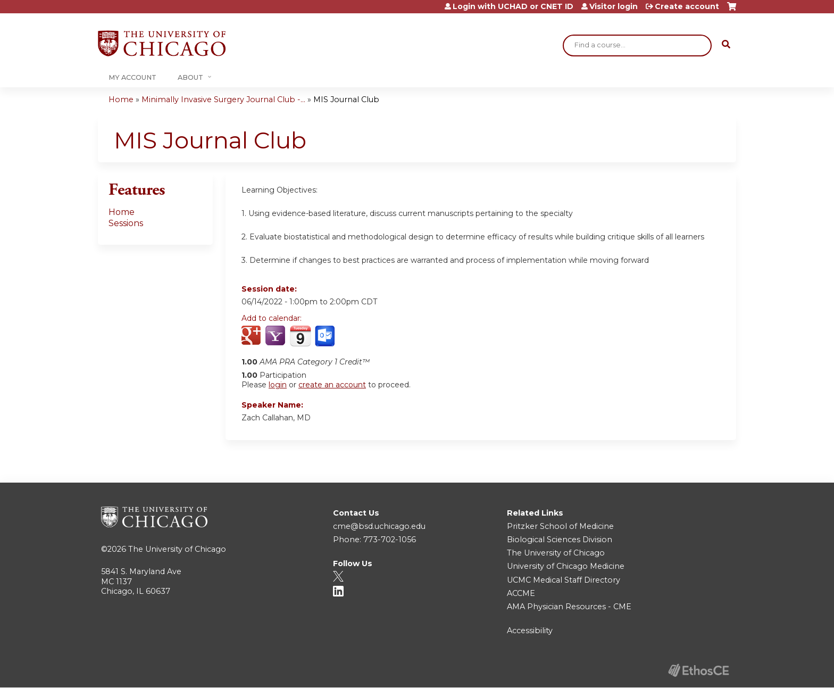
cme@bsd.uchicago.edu (379, 526)
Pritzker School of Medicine (560, 526)
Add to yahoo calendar (276, 336)
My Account (132, 77)
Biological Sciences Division (559, 539)
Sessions (126, 223)
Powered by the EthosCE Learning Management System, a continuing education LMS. (698, 670)
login (278, 384)
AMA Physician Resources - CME (569, 606)
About (190, 77)
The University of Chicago (177, 549)
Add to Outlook (326, 336)
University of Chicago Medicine (565, 566)
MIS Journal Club (346, 99)
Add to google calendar (252, 336)
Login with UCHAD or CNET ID (513, 6)
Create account (687, 6)
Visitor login (613, 6)
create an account (332, 384)
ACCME (521, 593)
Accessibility (530, 630)
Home (121, 99)
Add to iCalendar (300, 335)
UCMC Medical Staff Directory (563, 580)
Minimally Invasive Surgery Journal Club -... (223, 99)
